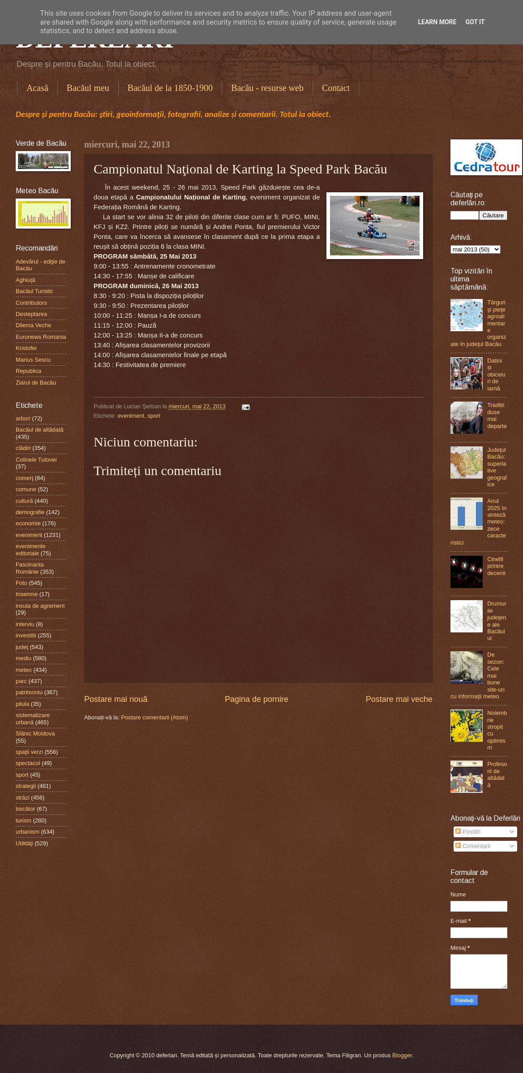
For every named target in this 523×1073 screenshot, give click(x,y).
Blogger (402, 1055)
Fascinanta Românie (30, 568)
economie (28, 523)
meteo (24, 669)
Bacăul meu (88, 88)
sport (153, 415)
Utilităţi (24, 843)
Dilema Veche (33, 325)
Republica (28, 371)
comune (26, 489)
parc (21, 681)
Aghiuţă (25, 280)
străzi (23, 797)
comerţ (24, 478)
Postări (467, 831)
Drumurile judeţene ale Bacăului (496, 620)
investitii (26, 635)
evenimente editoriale (31, 549)
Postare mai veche (399, 699)
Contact (336, 88)
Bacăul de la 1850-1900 (170, 88)
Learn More (437, 22)
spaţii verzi (29, 752)
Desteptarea (31, 314)
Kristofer (26, 348)
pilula (22, 704)
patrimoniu (29, 692)
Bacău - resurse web (267, 88)
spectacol (28, 763)
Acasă (37, 88)
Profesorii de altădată (497, 774)
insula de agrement (40, 605)
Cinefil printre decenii (496, 566)
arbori (23, 418)
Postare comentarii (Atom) (154, 717)
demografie (30, 512)
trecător (25, 808)
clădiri (23, 448)
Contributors (31, 302)
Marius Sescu (33, 359)
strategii (26, 786)
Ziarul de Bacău (36, 382)
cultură (24, 501)
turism (23, 820)
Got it (474, 22)
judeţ (22, 647)
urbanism (27, 831)
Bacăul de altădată (40, 429)
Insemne (27, 594)
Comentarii (472, 846)
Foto (21, 583)
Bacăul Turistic (34, 291)
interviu (25, 624)
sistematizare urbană (33, 718)
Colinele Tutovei (36, 459)
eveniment (131, 415)
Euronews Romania (41, 336)
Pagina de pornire (256, 699)
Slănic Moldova (35, 733)
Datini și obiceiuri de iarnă (496, 374)
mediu (23, 658)
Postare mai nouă (115, 699)
